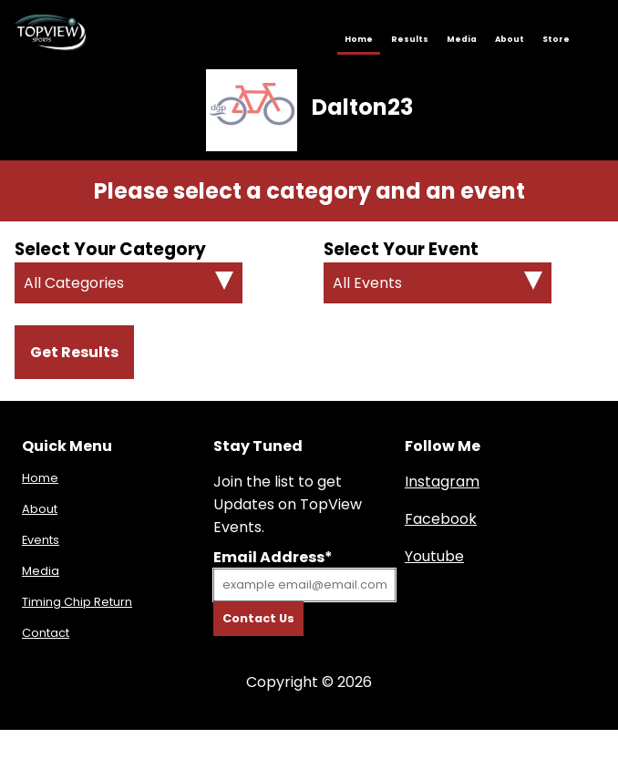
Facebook (441, 518)
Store (556, 39)
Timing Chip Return (77, 602)
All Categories (74, 282)
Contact (45, 633)
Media (462, 39)
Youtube (434, 556)
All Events (367, 282)
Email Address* (273, 557)
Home (359, 39)
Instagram (442, 481)
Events (40, 540)
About (509, 39)
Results (409, 39)
